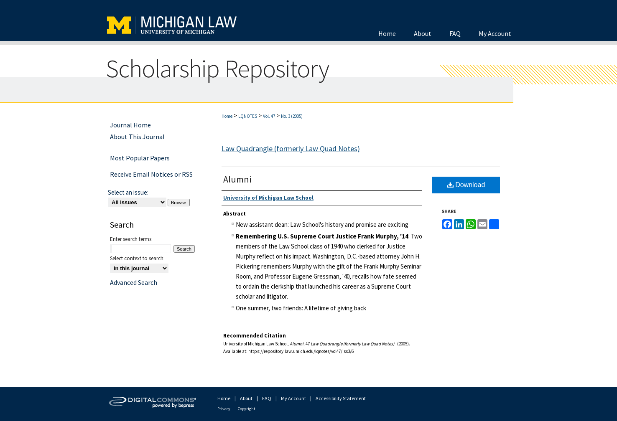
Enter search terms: (131, 239)
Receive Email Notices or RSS (151, 174)
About (246, 398)
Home (227, 116)
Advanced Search (133, 282)
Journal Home (130, 125)
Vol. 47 (269, 116)
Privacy (223, 408)
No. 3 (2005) (292, 116)
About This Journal (137, 136)
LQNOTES (247, 116)
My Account (293, 398)
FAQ (266, 398)
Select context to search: (137, 258)
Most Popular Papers (140, 158)
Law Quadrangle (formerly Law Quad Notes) (291, 148)
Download (466, 184)
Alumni (237, 179)
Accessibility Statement (341, 398)
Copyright (246, 408)
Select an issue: (128, 192)
